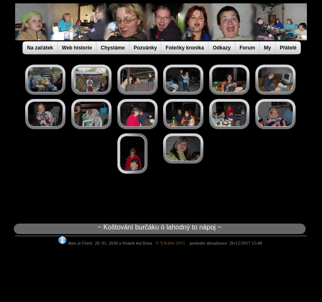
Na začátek (40, 48)
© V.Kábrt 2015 (173, 242)
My (267, 48)
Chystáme (113, 48)
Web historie (77, 48)
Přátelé (288, 48)
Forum (247, 48)
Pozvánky (145, 48)
